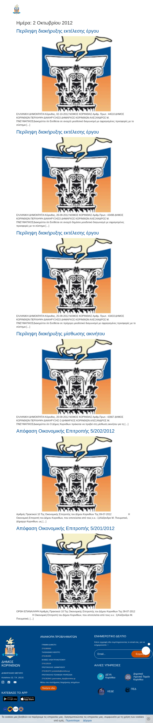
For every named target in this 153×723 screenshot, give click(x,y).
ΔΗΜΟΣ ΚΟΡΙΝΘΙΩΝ (30, 10)
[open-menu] (140, 10)
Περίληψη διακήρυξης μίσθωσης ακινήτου (60, 333)
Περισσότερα (73, 720)
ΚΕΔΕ (110, 691)
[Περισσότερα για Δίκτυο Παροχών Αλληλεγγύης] (48, 688)
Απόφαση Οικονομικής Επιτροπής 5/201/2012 (65, 528)
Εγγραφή (140, 654)
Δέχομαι (87, 720)
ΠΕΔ (133, 689)
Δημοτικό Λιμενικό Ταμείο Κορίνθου (141, 677)
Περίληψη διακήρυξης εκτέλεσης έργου (57, 31)
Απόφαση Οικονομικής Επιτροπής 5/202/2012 (65, 431)
